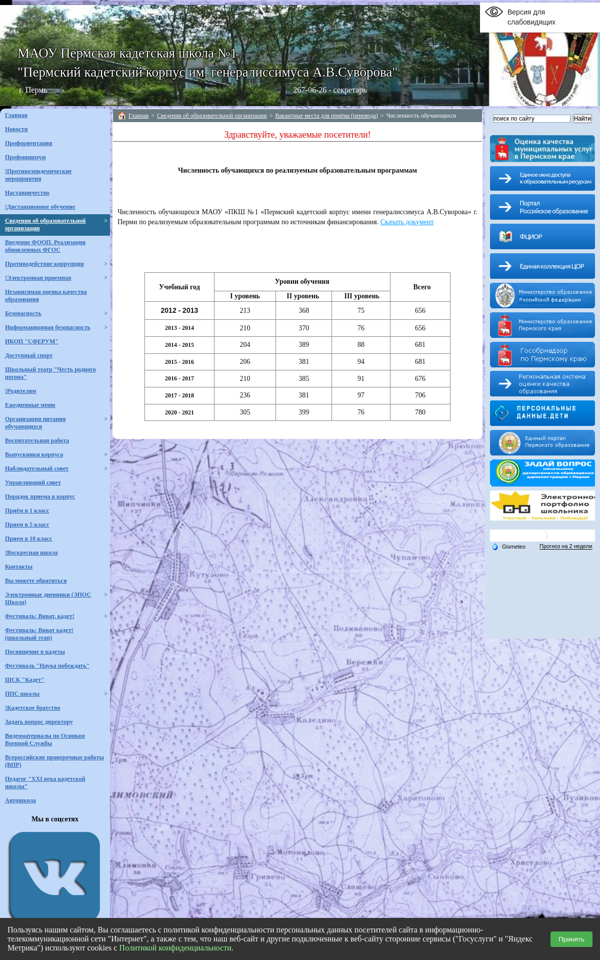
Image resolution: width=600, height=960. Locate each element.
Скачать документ (407, 222)
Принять (571, 939)
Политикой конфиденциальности (175, 947)
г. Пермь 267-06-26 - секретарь (192, 90)
